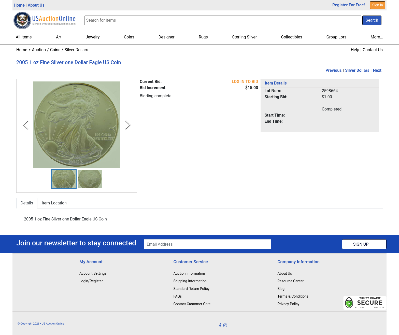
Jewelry (93, 37)
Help (355, 49)
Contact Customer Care (192, 304)
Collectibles (291, 37)
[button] (64, 179)
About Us (36, 5)
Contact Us (373, 49)
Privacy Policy (288, 304)
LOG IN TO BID (245, 81)
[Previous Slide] (25, 124)
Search (372, 20)
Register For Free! (348, 5)
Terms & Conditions (292, 296)
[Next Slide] (127, 124)
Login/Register (91, 281)
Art (58, 37)
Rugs (203, 37)
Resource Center (290, 281)
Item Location (54, 203)
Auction (39, 49)
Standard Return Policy (192, 289)
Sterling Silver (244, 37)
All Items (24, 37)
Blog (280, 289)
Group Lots (336, 37)
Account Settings (92, 273)
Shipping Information (190, 281)
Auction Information (189, 273)
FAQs (178, 296)
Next (377, 70)
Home (19, 5)
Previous (333, 70)
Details (27, 203)
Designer (167, 37)
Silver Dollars (76, 49)
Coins (129, 37)
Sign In (377, 5)
